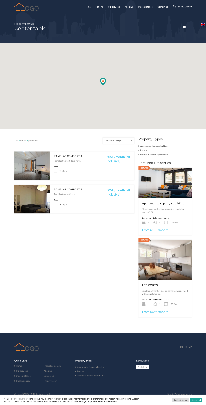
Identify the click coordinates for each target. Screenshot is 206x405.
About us (129, 7)
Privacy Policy (50, 381)
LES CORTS (150, 285)
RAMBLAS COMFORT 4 (68, 156)
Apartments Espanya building (154, 146)
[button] (103, 82)
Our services (114, 7)
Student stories (145, 7)
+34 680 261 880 (184, 7)
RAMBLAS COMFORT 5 (68, 189)
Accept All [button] (196, 400)
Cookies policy (23, 381)
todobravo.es (185, 394)
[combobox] (118, 140)
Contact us (163, 7)
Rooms (143, 150)
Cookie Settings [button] (180, 400)
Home (88, 7)
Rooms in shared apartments (154, 154)
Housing (99, 7)
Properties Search (52, 366)
